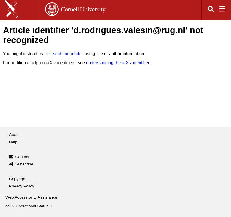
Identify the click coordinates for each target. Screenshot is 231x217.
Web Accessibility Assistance (31, 197)
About (14, 134)
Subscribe (24, 164)
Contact (22, 157)
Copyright (17, 179)
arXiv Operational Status (29, 206)
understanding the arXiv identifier (117, 62)
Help (13, 142)
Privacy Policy (21, 186)
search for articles (66, 53)
